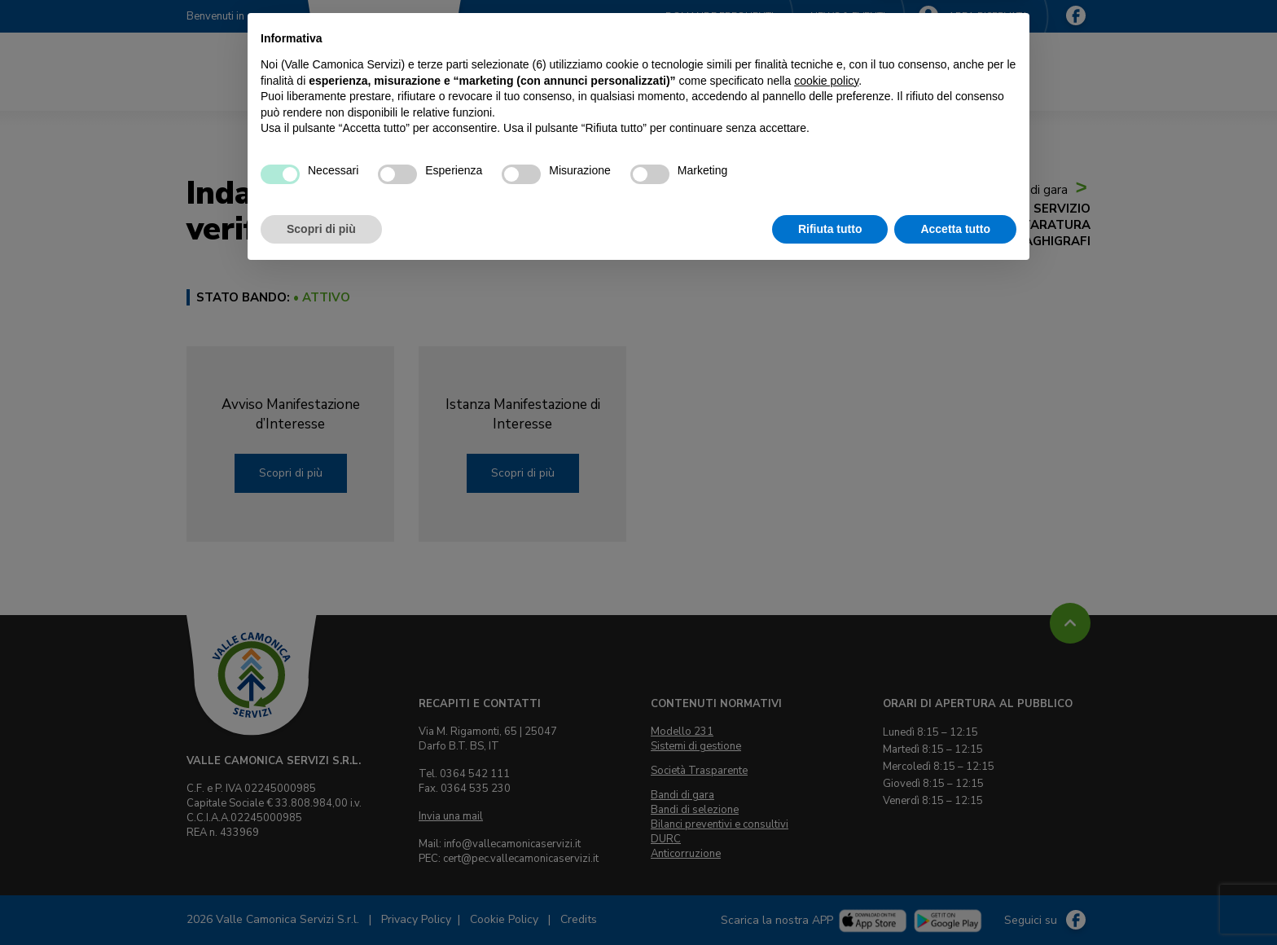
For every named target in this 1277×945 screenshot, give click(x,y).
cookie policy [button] (826, 751)
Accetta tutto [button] (955, 900)
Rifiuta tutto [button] (830, 900)
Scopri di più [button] (321, 900)
